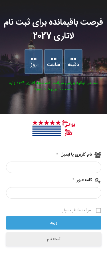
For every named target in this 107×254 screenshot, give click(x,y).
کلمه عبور (82, 180)
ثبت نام (53, 239)
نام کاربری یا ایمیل (74, 155)
